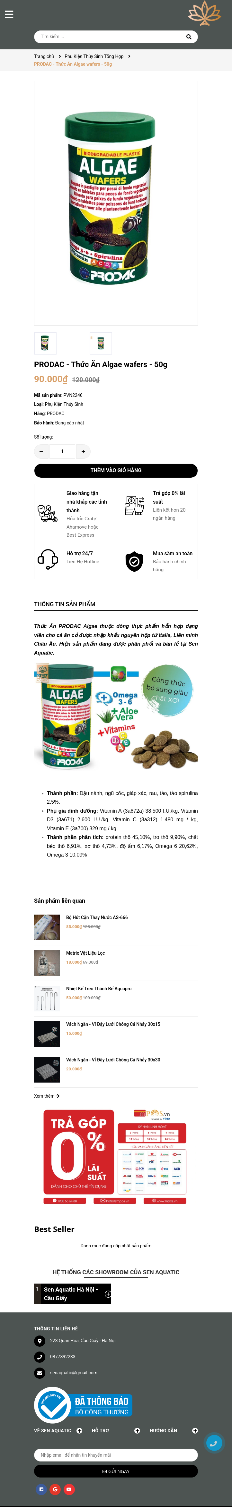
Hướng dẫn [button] (174, 1406)
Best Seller (54, 1204)
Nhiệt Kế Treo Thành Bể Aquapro (99, 978)
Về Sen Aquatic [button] (58, 1406)
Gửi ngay (118, 1447)
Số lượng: (43, 437)
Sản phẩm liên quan (59, 900)
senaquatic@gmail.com (73, 1348)
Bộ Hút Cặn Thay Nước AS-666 (97, 917)
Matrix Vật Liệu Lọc (85, 947)
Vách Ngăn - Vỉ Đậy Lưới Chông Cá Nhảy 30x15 (113, 1009)
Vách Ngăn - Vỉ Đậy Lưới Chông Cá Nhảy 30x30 (113, 1039)
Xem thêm (46, 1071)
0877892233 (63, 1332)
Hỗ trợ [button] (116, 1406)
